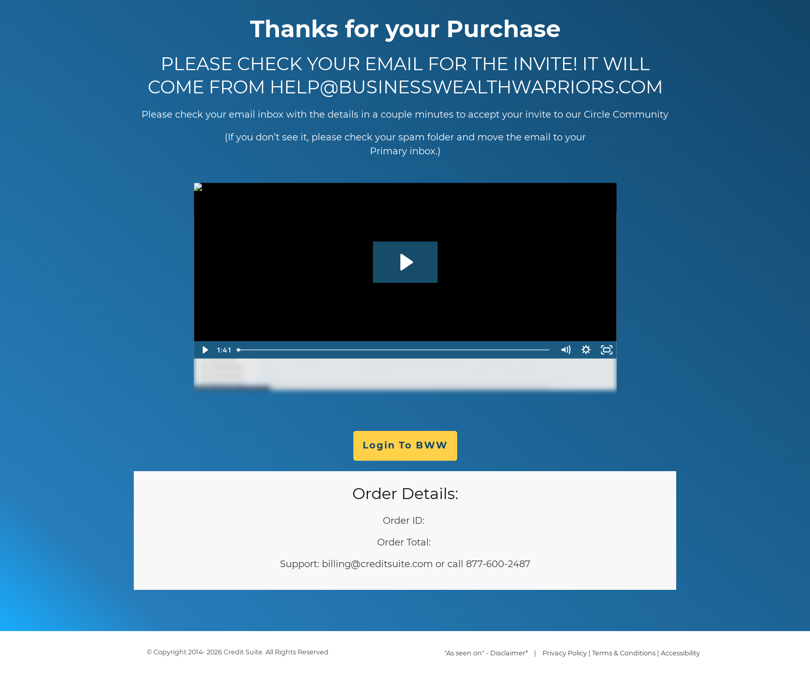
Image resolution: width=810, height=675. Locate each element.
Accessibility (680, 653)
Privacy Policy (564, 653)
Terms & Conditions (624, 653)
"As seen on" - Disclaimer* (486, 653)
